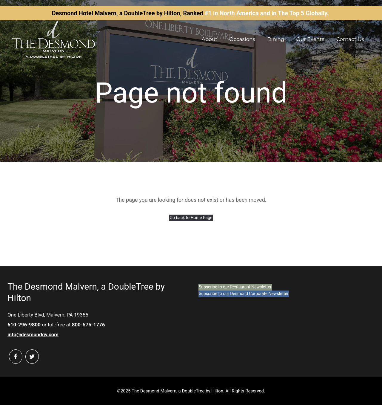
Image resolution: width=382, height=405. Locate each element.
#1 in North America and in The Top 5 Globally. (267, 13)
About (210, 39)
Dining (275, 39)
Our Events (310, 39)
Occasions (242, 39)
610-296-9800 (24, 325)
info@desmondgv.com (32, 334)
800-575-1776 (88, 325)
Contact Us (350, 39)
